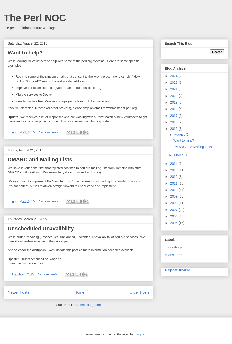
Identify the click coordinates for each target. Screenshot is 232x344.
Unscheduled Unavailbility (41, 228)
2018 (174, 109)
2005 (174, 223)
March (179, 155)
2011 (174, 183)
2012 (174, 177)
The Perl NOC (35, 18)
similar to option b (130, 181)
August (179, 134)
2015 (174, 129)
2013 (174, 170)
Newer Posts (18, 292)
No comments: (49, 132)
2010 (174, 190)
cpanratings (173, 247)
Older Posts (139, 292)
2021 (174, 89)
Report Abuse (178, 270)
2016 (174, 122)
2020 (174, 96)
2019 (174, 102)
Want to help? (25, 53)
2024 (174, 76)
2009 (174, 196)
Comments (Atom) (88, 305)
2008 (174, 203)
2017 (174, 116)
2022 (174, 82)
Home (79, 292)
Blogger (139, 334)
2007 (174, 210)
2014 (174, 163)
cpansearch (173, 255)
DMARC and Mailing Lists (40, 160)
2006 (174, 216)
